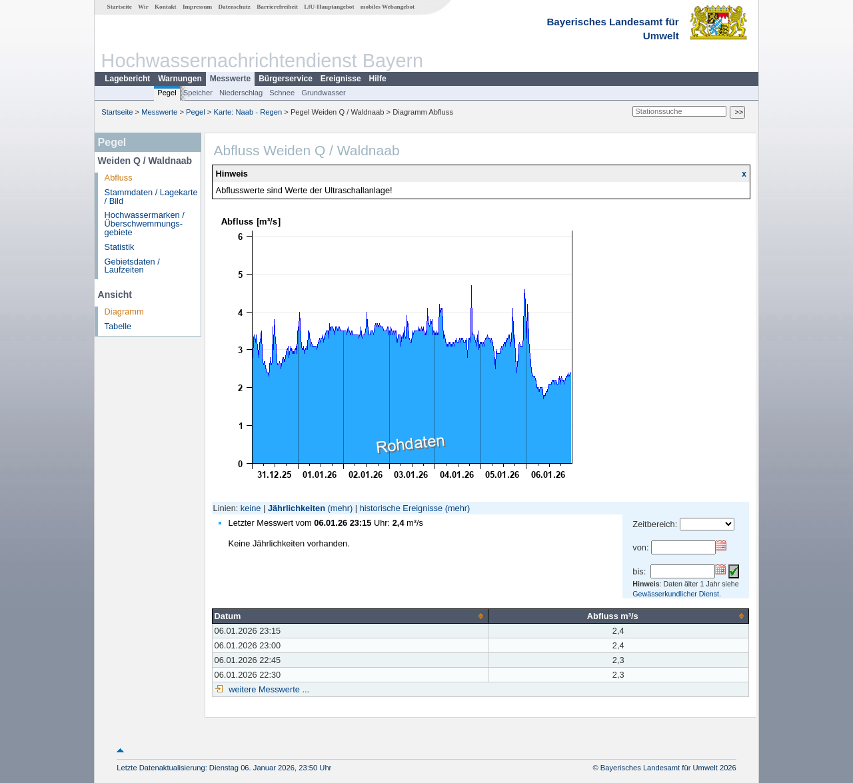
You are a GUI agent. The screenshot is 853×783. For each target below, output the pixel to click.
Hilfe (378, 78)
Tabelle (118, 326)
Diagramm (124, 312)
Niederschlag (241, 93)
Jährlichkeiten (296, 508)
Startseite (119, 6)
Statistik (120, 247)
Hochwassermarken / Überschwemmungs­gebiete (145, 223)
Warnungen (180, 78)
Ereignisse (341, 78)
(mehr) (340, 508)
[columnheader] (350, 615)
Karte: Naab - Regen (248, 112)
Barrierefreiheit (277, 6)
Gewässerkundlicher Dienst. (676, 594)
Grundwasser (323, 93)
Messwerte (230, 78)
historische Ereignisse (401, 508)
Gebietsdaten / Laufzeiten (132, 266)
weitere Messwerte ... (268, 689)
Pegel (167, 93)
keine (251, 508)
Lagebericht (127, 78)
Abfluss (119, 178)
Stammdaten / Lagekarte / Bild (151, 196)
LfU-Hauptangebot (329, 6)
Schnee (282, 93)
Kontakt (166, 6)
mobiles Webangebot (388, 6)
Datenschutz (234, 6)
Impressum (197, 6)
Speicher (198, 93)
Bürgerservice (286, 78)
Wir (143, 6)
